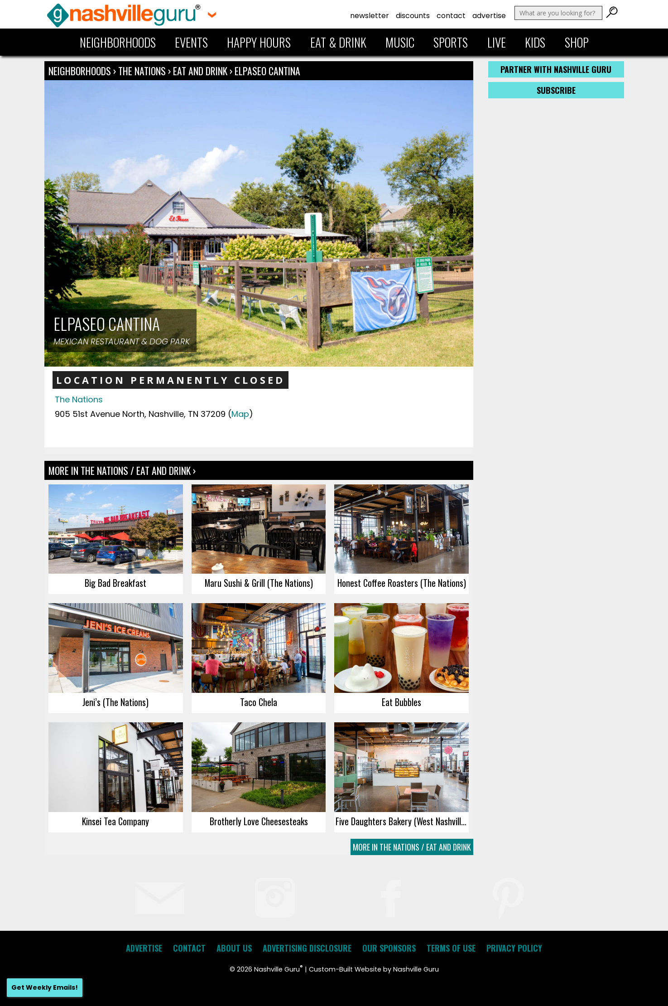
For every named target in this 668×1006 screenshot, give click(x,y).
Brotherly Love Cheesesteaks (259, 821)
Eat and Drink (200, 70)
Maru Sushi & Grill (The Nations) (259, 583)
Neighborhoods (118, 42)
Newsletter (369, 15)
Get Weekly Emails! (44, 987)
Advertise (489, 15)
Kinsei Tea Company (115, 821)
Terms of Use (451, 948)
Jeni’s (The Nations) (115, 702)
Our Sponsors (389, 948)
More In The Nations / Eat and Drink (412, 847)
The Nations (143, 70)
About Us (234, 948)
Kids (535, 42)
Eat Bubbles (401, 702)
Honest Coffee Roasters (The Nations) (401, 583)
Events (191, 42)
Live (496, 42)
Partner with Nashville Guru (555, 69)
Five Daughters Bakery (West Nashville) (402, 821)
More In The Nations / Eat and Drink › (122, 470)
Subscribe (556, 90)
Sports (450, 42)
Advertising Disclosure (307, 948)
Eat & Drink (338, 42)
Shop (577, 42)
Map (240, 414)
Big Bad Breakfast (115, 583)
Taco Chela (258, 702)
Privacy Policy (514, 948)
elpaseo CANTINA (267, 70)
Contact (451, 15)
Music (399, 42)
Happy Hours (259, 42)
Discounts (413, 15)
